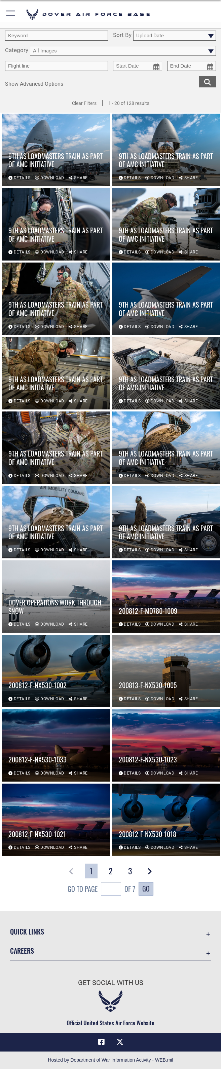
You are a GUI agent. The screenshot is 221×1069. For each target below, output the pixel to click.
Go (146, 888)
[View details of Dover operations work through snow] (56, 596)
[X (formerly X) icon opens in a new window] (120, 1042)
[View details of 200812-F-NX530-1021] (56, 820)
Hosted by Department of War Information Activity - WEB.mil (110, 1060)
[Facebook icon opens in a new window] (101, 1042)
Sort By (122, 35)
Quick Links (27, 931)
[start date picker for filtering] (137, 66)
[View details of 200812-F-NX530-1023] (166, 745)
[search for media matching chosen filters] (207, 81)
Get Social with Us (110, 983)
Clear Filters (84, 103)
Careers (22, 951)
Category (16, 50)
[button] (11, 14)
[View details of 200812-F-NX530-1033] (56, 745)
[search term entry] (56, 36)
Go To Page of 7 (101, 890)
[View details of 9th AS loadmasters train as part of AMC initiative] (56, 150)
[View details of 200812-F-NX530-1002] (56, 671)
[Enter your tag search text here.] (56, 66)
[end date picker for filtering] (191, 66)
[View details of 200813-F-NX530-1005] (166, 671)
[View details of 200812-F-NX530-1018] (166, 820)
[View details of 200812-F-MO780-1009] (166, 596)
